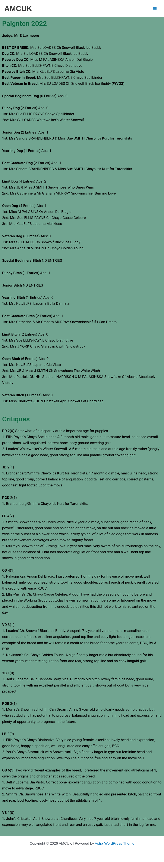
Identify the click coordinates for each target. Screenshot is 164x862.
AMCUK (18, 8)
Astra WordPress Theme (115, 843)
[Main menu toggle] (155, 8)
